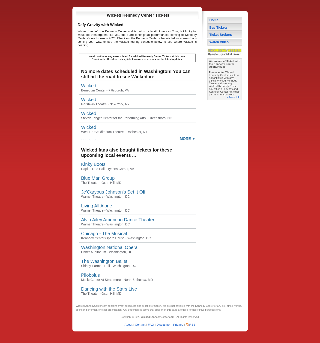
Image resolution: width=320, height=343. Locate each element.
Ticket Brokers (220, 34)
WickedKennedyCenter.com (91, 305)
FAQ (151, 324)
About (128, 324)
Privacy (178, 324)
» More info (233, 97)
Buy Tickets (218, 27)
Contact (140, 324)
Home (213, 20)
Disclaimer (163, 324)
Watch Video (219, 42)
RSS (192, 324)
